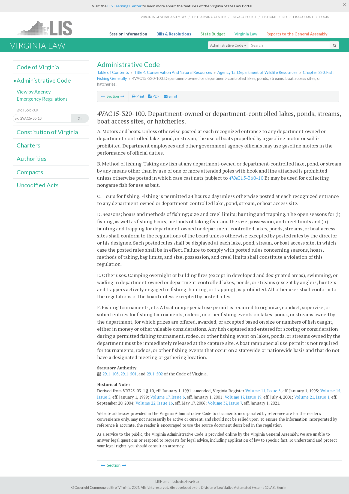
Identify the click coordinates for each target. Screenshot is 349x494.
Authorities (32, 158)
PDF (154, 96)
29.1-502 (155, 373)
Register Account (298, 17)
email (170, 96)
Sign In (281, 488)
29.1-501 (129, 373)
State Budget (212, 34)
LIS (47, 27)
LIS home (269, 17)
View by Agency (34, 92)
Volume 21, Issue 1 (311, 397)
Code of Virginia (38, 67)
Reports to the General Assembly (296, 34)
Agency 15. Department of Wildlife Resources (257, 72)
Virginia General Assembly (163, 17)
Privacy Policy (244, 17)
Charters (28, 145)
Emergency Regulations (42, 99)
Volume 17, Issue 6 (167, 397)
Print (138, 96)
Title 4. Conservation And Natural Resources (173, 72)
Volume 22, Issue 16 (154, 403)
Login (324, 17)
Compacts (30, 172)
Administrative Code (228, 45)
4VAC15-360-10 (246, 177)
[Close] (344, 4)
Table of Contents (113, 72)
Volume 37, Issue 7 (225, 403)
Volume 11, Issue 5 (263, 390)
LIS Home (162, 482)
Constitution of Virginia (47, 131)
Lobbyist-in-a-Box (186, 482)
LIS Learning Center (124, 6)
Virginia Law (245, 34)
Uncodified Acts (38, 185)
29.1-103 (111, 373)
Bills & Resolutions (174, 34)
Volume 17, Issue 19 (243, 397)
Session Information (128, 34)
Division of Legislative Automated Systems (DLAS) (238, 488)
